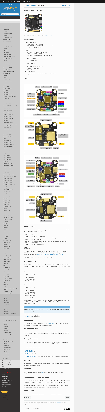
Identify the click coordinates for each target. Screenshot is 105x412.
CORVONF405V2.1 (7, 73)
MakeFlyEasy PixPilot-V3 (8, 180)
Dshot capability (7, 302)
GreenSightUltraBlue (7, 112)
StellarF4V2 (5, 324)
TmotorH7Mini (6, 339)
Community (17, 1)
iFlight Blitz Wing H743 (7, 150)
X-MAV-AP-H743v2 (7, 347)
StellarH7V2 (5, 326)
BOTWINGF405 (6, 62)
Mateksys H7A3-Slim (7, 191)
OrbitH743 (5, 236)
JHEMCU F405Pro (7, 155)
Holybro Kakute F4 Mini (8, 118)
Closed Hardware (5, 24)
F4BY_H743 (5, 90)
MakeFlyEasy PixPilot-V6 (8, 182)
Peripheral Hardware (6, 382)
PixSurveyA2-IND (6, 246)
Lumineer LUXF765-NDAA (8, 165)
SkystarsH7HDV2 (6, 276)
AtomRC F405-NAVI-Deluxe (9, 56)
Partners (4, 397)
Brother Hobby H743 (7, 67)
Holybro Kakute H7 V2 (7, 129)
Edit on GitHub (66, 5)
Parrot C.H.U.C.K (6, 242)
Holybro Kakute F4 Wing (8, 122)
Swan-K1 (5, 282)
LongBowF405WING (7, 163)
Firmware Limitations (6, 362)
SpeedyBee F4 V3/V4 (7, 293)
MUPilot (5, 223)
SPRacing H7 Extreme (7, 278)
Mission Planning (5, 376)
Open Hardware (5, 22)
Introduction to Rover (6, 17)
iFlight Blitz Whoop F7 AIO (8, 146)
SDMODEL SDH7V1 (7, 259)
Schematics (4, 366)
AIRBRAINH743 (6, 39)
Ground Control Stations (7, 368)
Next (67, 397)
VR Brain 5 (5, 343)
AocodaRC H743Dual (7, 46)
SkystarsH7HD (6, 274)
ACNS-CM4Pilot (6, 29)
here (42, 372)
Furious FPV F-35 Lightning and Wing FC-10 (10, 106)
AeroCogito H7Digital (7, 33)
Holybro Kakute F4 (7, 116)
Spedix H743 (5, 286)
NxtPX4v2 (5, 229)
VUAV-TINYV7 (6, 358)
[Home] (24, 5)
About (29, 1)
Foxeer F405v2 (6, 100)
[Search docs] (10, 14)
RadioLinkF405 (6, 250)
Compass (6, 309)
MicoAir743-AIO (6, 200)
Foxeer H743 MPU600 (7, 102)
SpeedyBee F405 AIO (7, 291)
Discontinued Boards (6, 364)
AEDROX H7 (5, 31)
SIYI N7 (4, 265)
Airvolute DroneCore (7, 41)
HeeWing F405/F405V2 (8, 114)
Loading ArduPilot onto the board (10, 313)
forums (59, 402)
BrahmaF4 (5, 60)
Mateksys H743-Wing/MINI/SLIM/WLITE (8, 189)
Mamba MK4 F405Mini (7, 169)
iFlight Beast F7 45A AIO (8, 140)
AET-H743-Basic (6, 43)
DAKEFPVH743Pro (7, 79)
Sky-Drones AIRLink (7, 267)
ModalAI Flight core (7, 206)
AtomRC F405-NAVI (7, 54)
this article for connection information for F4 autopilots (50, 254)
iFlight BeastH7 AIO (7, 142)
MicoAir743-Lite (6, 202)
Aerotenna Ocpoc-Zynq (7, 37)
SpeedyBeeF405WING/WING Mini (10, 320)
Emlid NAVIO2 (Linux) (7, 88)
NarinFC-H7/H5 (6, 225)
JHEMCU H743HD (7, 159)
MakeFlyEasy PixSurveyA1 (8, 174)
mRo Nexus (5, 221)
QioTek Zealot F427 (7, 255)
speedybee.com (48, 35)
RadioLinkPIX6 (6, 252)
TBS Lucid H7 (6, 330)
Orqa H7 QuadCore (7, 240)
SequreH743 (5, 263)
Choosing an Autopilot (6, 20)
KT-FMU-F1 (5, 161)
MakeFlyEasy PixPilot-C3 (8, 178)
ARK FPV (5, 48)
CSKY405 (5, 77)
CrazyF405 (5, 75)
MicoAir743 (5, 198)
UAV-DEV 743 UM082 (8, 341)
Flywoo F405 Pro (6, 92)
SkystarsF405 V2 (6, 271)
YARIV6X (5, 351)
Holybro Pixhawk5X (7, 134)
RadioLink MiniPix (6, 248)
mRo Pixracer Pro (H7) (7, 219)
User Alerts (4, 386)
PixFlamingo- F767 (7, 244)
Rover (10, 8)
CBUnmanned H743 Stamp (8, 71)
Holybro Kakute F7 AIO (7, 120)
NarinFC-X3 (5, 227)
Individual (5, 395)
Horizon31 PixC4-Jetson (8, 136)
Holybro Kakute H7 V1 (7, 127)
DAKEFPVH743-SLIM (7, 81)
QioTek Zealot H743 (7, 257)
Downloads (9, 1)
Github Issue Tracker (51, 404)
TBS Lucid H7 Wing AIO (8, 334)
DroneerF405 (6, 86)
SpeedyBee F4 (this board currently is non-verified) (10, 289)
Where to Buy (6, 315)
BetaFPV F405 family (7, 58)
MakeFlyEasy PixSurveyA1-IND (9, 176)
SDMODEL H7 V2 (7, 261)
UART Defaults (7, 298)
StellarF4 (5, 322)
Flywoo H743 (6, 98)
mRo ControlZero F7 (7, 214)
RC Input (6, 300)
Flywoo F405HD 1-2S (7, 94)
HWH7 (4, 138)
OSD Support (6, 304)
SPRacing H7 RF (6, 280)
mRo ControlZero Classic (8, 212)
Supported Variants (5, 374)
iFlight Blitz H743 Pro (7, 148)
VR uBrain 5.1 (6, 345)
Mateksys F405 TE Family (8, 186)
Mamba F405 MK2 (7, 167)
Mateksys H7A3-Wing (7, 193)
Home (2, 1)
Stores (23, 1)
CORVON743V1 (6, 69)
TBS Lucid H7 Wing (7, 332)
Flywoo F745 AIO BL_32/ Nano (9, 96)
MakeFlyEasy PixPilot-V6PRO (9, 184)
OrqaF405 (5, 238)
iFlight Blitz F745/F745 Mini (8, 144)
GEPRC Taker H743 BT (7, 110)
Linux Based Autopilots (7, 360)
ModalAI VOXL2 (6, 210)
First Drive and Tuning (6, 372)
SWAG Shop (5, 399)
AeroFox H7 (5, 35)
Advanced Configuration (7, 380)
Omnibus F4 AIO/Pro (7, 231)
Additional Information (6, 384)
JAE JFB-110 (6, 153)
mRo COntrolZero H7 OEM (8, 217)
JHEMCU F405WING (7, 157)
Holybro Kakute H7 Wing (8, 131)
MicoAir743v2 (6, 204)
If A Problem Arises (5, 378)
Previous (27, 397)
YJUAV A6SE (6, 353)
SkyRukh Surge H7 (7, 269)
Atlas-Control (6, 52)
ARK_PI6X (5, 50)
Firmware (6, 311)
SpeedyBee (59, 394)
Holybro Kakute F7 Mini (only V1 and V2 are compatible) (10, 125)
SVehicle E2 (5, 328)
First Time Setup (5, 370)
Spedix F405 (5, 284)
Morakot (5, 208)
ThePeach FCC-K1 (7, 336)
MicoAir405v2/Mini (7, 196)
